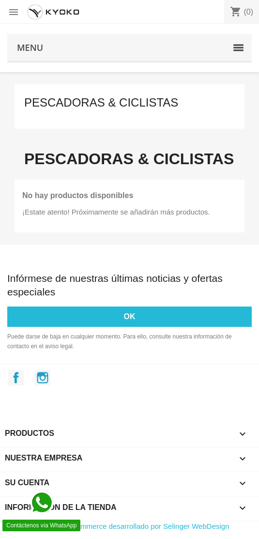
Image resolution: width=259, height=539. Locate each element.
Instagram (42, 377)
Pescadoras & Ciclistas (101, 102)
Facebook (16, 377)
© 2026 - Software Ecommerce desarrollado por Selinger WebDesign (118, 526)
